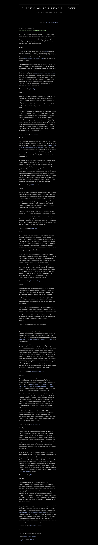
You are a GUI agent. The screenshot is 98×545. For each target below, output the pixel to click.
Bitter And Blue (34, 475)
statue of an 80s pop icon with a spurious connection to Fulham (35, 339)
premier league (27, 536)
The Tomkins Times (35, 424)
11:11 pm (32, 539)
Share (20, 540)
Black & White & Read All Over (49, 8)
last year (46, 51)
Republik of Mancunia (36, 525)
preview (34, 536)
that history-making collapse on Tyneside (44, 73)
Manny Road (33, 228)
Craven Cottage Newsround (37, 371)
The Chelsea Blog (35, 281)
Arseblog (32, 89)
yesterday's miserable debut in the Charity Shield (32, 512)
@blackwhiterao (52, 22)
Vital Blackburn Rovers (36, 185)
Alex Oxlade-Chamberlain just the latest (34, 58)
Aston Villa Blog (34, 134)
